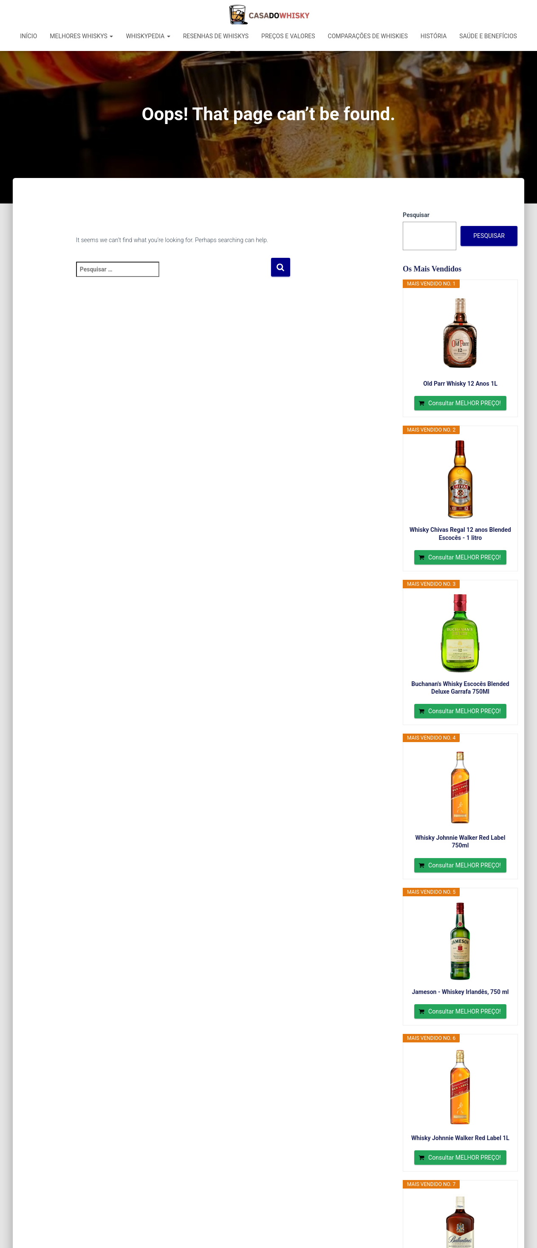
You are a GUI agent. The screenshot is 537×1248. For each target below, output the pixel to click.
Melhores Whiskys (81, 36)
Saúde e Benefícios (488, 36)
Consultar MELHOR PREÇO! (464, 403)
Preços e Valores (288, 36)
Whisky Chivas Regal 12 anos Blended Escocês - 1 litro (460, 533)
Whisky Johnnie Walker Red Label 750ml (460, 841)
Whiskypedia (148, 36)
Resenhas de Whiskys (216, 36)
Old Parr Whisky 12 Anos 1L (460, 383)
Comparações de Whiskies (368, 36)
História (434, 36)
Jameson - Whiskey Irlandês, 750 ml (460, 991)
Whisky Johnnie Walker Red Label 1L (460, 1138)
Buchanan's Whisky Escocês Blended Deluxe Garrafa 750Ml (460, 687)
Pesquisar (416, 215)
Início (28, 36)
